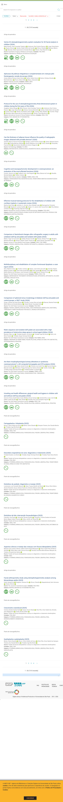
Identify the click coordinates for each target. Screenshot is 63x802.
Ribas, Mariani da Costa (43, 173)
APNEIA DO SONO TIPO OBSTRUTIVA (47, 339)
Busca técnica (54, 685)
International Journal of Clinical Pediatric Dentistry (21, 115)
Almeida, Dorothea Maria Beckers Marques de (44, 550)
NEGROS (11, 587)
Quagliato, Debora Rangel (11, 108)
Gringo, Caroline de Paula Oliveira (13, 302)
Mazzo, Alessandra (33, 80)
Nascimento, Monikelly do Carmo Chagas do (25, 145)
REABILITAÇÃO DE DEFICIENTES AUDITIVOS (36, 212)
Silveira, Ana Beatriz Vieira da (24, 111)
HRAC (43, 51)
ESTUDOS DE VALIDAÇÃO (30, 53)
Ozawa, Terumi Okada (28, 610)
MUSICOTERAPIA (19, 212)
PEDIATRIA (20, 214)
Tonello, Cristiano (20, 175)
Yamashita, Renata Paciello (24, 517)
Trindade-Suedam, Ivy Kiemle (24, 334)
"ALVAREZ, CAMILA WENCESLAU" (38, 16)
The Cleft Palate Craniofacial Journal (18, 274)
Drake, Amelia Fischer (23, 366)
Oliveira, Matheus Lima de (32, 143)
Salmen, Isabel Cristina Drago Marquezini (27, 548)
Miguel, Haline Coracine (14, 519)
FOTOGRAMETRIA (24, 117)
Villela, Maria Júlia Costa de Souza (20, 550)
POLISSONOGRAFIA (9, 341)
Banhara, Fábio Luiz (9, 334)
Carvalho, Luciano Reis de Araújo (33, 302)
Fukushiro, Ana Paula (9, 517)
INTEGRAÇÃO (27, 83)
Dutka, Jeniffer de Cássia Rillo (31, 519)
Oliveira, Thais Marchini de (42, 50)
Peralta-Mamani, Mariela (16, 143)
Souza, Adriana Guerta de (20, 488)
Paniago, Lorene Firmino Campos (34, 141)
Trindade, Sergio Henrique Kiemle (22, 336)
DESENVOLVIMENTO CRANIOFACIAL (14, 619)
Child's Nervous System (14, 177)
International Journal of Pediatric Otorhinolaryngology (22, 210)
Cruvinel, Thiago (54, 111)
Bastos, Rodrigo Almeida (47, 78)
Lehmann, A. (20, 205)
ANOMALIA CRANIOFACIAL (45, 244)
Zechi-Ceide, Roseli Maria (23, 270)
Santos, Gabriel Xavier (32, 78)
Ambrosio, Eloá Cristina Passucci (37, 46)
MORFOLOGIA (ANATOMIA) (49, 307)
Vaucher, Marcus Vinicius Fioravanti (13, 141)
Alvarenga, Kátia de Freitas (21, 208)
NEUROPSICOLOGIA (26, 178)
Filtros (6, 16)
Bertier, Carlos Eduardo (29, 425)
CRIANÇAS (19, 53)
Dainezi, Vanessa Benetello (31, 110)
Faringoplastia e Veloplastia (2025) (16, 423)
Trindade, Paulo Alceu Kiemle (50, 455)
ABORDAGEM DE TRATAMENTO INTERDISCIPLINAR (23, 276)
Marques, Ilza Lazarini (10, 548)
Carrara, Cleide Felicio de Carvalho (26, 48)
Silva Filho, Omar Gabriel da (43, 610)
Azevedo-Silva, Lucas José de (47, 398)
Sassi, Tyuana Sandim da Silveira (34, 486)
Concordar (30, 798)
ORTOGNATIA (49, 276)
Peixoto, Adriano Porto (43, 238)
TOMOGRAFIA (40, 373)
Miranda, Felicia (46, 270)
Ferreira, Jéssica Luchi (10, 173)
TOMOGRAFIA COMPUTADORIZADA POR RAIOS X (17, 309)
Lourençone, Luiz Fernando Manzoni (13, 486)
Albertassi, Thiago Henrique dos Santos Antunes (28, 368)
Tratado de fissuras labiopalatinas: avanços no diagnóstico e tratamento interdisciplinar (31, 429)
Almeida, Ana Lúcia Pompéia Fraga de (38, 399)
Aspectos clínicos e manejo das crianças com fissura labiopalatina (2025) (30, 547)
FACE (10, 117)
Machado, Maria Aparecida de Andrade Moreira (20, 50)
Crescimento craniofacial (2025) (15, 608)
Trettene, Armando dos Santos (12, 552)
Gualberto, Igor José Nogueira (26, 173)
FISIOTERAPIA (13, 83)
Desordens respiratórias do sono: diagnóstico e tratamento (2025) (27, 453)
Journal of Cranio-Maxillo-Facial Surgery (19, 242)
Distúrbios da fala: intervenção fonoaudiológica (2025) (23, 515)
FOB (40, 51)
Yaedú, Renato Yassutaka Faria (45, 240)
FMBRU (27, 81)
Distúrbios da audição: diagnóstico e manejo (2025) (22, 484)
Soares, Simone (10, 48)
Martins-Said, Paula (9, 205)
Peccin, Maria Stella (20, 80)
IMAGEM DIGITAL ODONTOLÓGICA (18, 148)
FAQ (38, 685)
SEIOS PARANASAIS (35, 307)
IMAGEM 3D (12, 53)
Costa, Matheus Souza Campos (28, 398)
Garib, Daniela (36, 270)
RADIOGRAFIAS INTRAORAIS (49, 148)
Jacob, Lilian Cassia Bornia (41, 207)
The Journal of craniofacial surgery (17, 586)
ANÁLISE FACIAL (14, 277)
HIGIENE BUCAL (45, 403)
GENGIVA (37, 403)
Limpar (58, 16)
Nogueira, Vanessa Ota (22, 582)
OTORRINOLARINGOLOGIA (16, 432)
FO (23, 147)
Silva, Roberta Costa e (10, 268)
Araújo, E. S (31, 207)
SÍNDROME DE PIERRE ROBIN (17, 339)
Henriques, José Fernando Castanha (24, 272)
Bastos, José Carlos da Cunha (38, 268)
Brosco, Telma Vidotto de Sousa (12, 425)
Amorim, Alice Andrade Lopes (32, 205)
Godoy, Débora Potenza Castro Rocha (14, 78)
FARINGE (52, 432)
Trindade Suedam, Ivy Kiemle (11, 455)
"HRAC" (15, 16)
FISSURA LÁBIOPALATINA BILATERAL (19, 307)
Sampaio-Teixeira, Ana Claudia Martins (48, 425)
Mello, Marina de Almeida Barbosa (13, 304)
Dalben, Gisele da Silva (10, 399)
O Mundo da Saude (13, 81)
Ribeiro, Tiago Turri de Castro (11, 238)
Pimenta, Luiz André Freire (38, 366)
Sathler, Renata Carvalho (28, 238)
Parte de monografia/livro (12, 416)
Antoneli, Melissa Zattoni (34, 488)
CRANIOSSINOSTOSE (15, 178)
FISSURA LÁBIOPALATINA (16, 244)
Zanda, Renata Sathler (22, 611)
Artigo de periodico (10, 34)
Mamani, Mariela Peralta (50, 302)
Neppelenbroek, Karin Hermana (50, 582)
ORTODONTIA (41, 276)
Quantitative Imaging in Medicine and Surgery (20, 51)
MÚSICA (11, 212)
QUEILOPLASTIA (8, 650)
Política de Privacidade (45, 685)
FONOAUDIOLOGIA (29, 432)
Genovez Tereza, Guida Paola (12, 398)
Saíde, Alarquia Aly (9, 582)
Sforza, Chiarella (41, 48)
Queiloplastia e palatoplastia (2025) (16, 639)
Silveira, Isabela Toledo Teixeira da (25, 240)
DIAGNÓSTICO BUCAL (35, 148)
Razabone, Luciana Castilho (18, 207)
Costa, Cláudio (46, 143)
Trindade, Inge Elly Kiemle (41, 334)
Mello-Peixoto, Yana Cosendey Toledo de (15, 46)
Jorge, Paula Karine (53, 46)
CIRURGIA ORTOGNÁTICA (31, 244)
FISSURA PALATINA (31, 339)
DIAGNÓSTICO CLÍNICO (17, 495)
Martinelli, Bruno (8, 80)
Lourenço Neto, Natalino (41, 111)
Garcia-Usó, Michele (9, 366)
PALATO (52, 648)
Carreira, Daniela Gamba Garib (12, 610)
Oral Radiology (12, 147)
